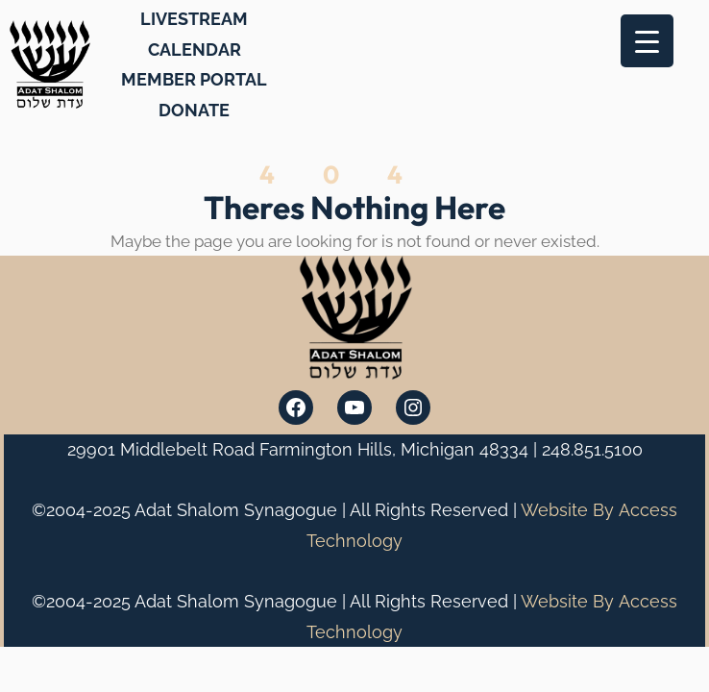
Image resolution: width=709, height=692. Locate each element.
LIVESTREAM (194, 19)
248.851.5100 (592, 449)
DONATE (194, 110)
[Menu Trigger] (647, 40)
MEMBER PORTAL (194, 79)
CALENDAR (194, 49)
